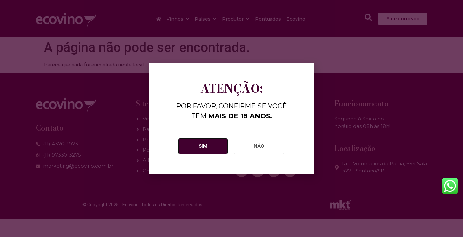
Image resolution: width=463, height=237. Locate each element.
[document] (231, 118)
